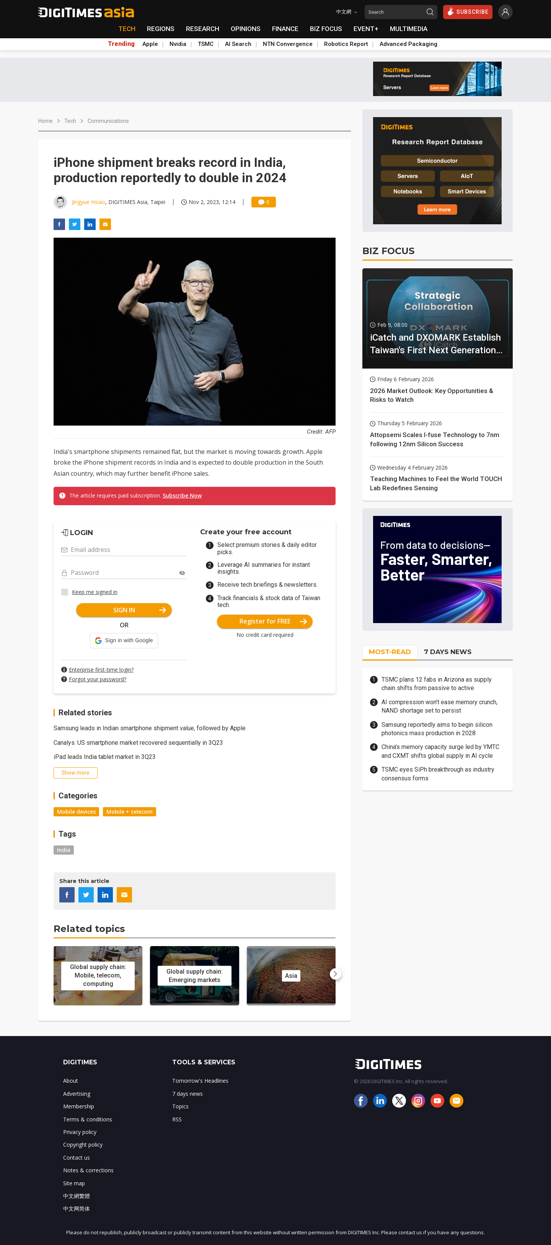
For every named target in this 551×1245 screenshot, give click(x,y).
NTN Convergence (288, 44)
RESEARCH (202, 29)
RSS (177, 1119)
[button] (124, 640)
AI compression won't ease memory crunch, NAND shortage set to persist (439, 706)
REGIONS (160, 29)
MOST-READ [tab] (390, 652)
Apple (150, 44)
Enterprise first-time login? (101, 669)
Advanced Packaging (408, 44)
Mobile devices (76, 811)
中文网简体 (76, 1208)
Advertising (76, 1093)
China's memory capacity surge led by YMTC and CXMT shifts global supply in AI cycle (440, 751)
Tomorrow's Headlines (200, 1080)
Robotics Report (346, 44)
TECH (126, 29)
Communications (108, 121)
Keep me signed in (94, 592)
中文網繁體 (76, 1195)
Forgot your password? (97, 679)
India (63, 849)
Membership (78, 1106)
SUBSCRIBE (468, 11)
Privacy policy (79, 1132)
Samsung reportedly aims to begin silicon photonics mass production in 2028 (436, 729)
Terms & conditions (87, 1119)
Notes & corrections (88, 1170)
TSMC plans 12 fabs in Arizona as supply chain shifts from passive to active (436, 684)
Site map (74, 1183)
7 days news (187, 1093)
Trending (121, 44)
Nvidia (178, 44)
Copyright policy (83, 1144)
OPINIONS (246, 29)
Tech (70, 121)
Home (45, 121)
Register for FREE (273, 621)
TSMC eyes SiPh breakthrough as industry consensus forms (437, 774)
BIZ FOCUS (326, 29)
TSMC (206, 44)
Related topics (89, 928)
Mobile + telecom (129, 811)
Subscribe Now (182, 495)
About (70, 1080)
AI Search (238, 44)
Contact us (76, 1157)
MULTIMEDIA (408, 29)
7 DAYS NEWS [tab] (447, 652)
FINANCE (285, 29)
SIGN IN (139, 610)
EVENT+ (366, 29)
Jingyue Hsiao (88, 202)
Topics (180, 1106)
